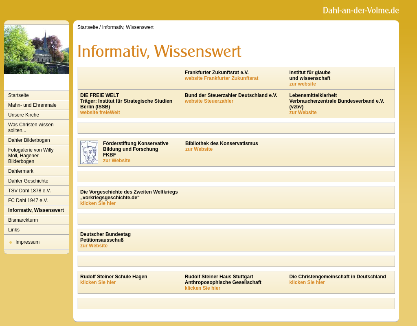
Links (14, 230)
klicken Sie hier (98, 203)
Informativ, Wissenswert (36, 210)
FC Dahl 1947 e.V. (28, 200)
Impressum (27, 242)
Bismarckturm (23, 220)
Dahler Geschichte (28, 181)
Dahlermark (20, 171)
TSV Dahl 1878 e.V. (29, 191)
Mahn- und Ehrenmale (32, 105)
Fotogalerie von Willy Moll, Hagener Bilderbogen (30, 155)
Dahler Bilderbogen (29, 140)
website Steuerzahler (209, 101)
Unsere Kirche (23, 115)
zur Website (302, 112)
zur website (302, 84)
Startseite (18, 95)
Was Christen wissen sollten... (31, 127)
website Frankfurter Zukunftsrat (222, 78)
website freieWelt (100, 112)
